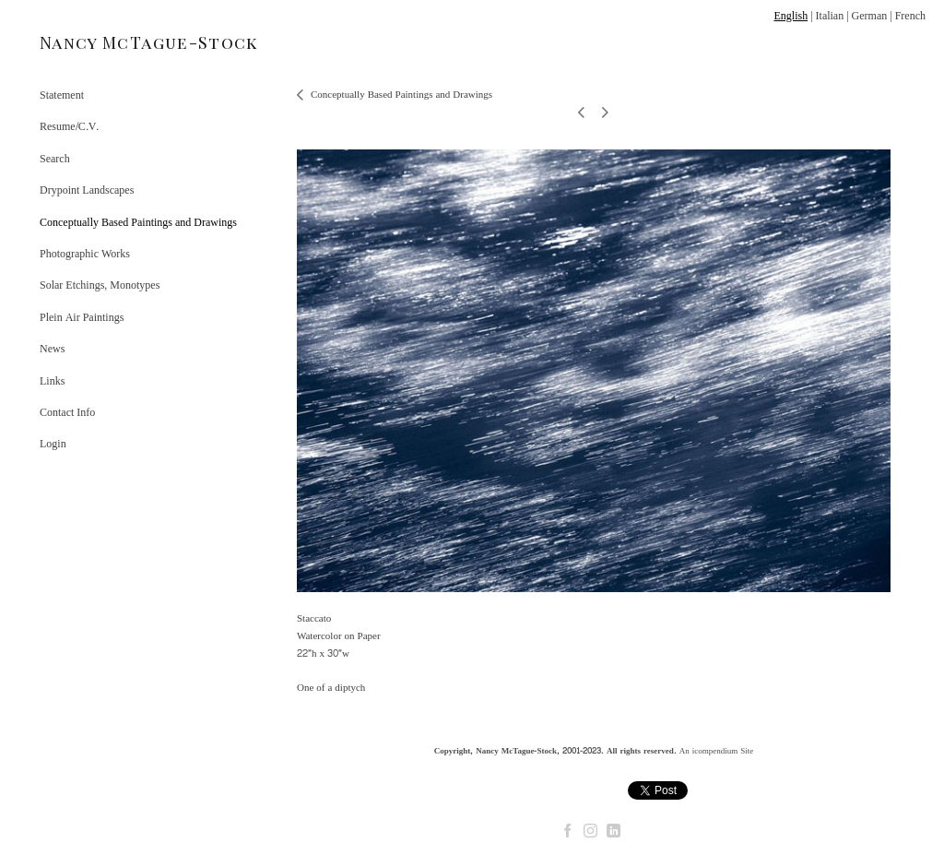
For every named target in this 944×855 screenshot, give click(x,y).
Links (52, 381)
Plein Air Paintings (82, 317)
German (870, 16)
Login (53, 443)
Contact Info (67, 412)
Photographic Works (85, 253)
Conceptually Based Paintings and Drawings (138, 222)
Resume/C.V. (69, 126)
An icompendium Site (716, 750)
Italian (830, 16)
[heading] (86, 42)
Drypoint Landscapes (87, 190)
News (52, 348)
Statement (62, 95)
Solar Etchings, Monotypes (99, 285)
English (790, 16)
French (910, 16)
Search (55, 158)
